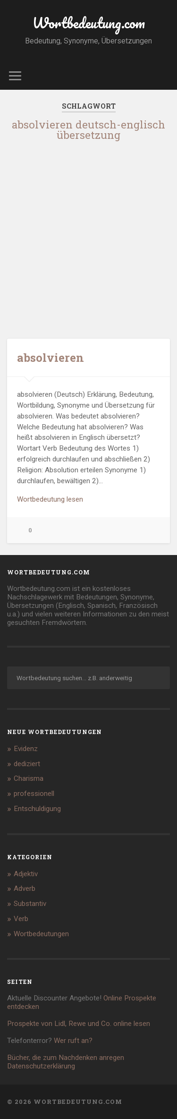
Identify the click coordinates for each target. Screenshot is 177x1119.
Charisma (28, 778)
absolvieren (50, 357)
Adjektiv (26, 874)
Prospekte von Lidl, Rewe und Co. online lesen (78, 1023)
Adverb (24, 888)
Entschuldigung (37, 808)
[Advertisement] (88, 238)
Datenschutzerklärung (41, 1066)
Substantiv (30, 903)
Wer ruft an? (73, 1040)
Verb (21, 918)
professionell (34, 793)
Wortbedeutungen (41, 934)
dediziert (27, 764)
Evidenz (26, 748)
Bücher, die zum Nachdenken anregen (65, 1057)
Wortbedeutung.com (89, 22)
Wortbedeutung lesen (50, 499)
